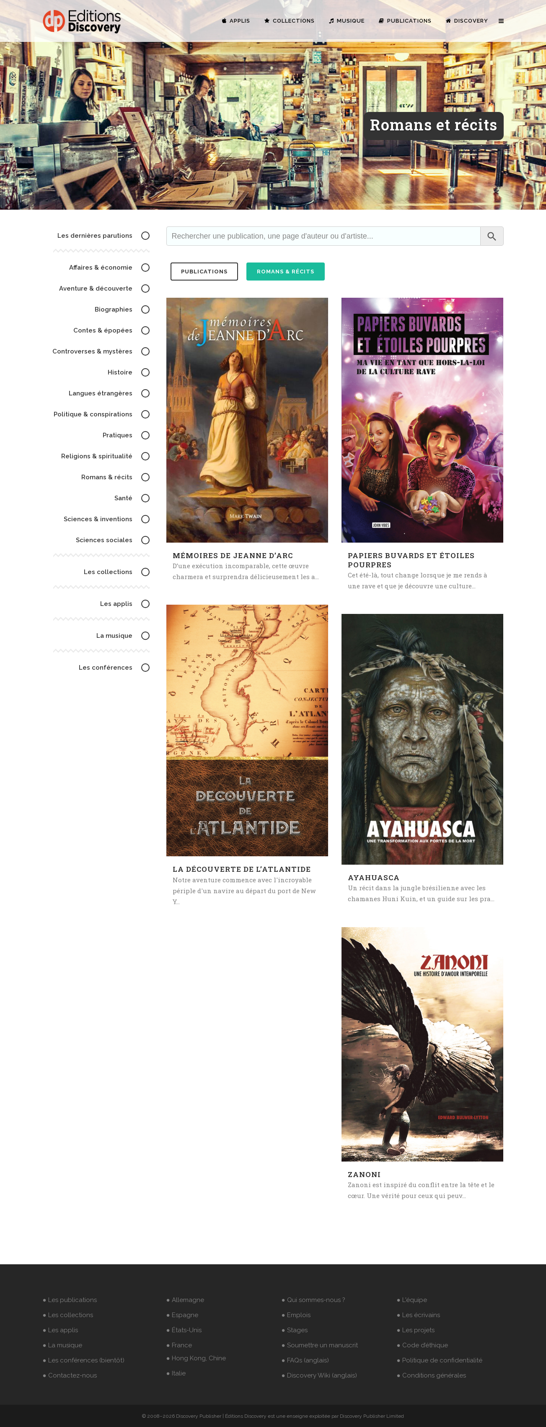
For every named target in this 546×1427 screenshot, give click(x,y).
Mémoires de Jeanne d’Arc (233, 555)
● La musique (62, 1345)
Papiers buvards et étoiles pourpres (411, 560)
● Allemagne (185, 1300)
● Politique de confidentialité (439, 1360)
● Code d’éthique (422, 1345)
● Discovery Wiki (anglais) (319, 1375)
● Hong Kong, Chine (196, 1358)
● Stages (295, 1330)
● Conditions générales (431, 1375)
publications (204, 271)
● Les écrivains (418, 1315)
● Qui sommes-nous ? (313, 1300)
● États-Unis (184, 1330)
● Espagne (182, 1315)
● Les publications (70, 1300)
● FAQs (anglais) (305, 1360)
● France (179, 1345)
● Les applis (60, 1330)
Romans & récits (285, 271)
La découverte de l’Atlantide (242, 869)
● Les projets (416, 1330)
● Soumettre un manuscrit (320, 1345)
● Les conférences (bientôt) (83, 1360)
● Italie (176, 1373)
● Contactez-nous (70, 1375)
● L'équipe (412, 1300)
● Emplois (296, 1315)
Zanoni (364, 1174)
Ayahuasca (374, 877)
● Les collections (68, 1315)
